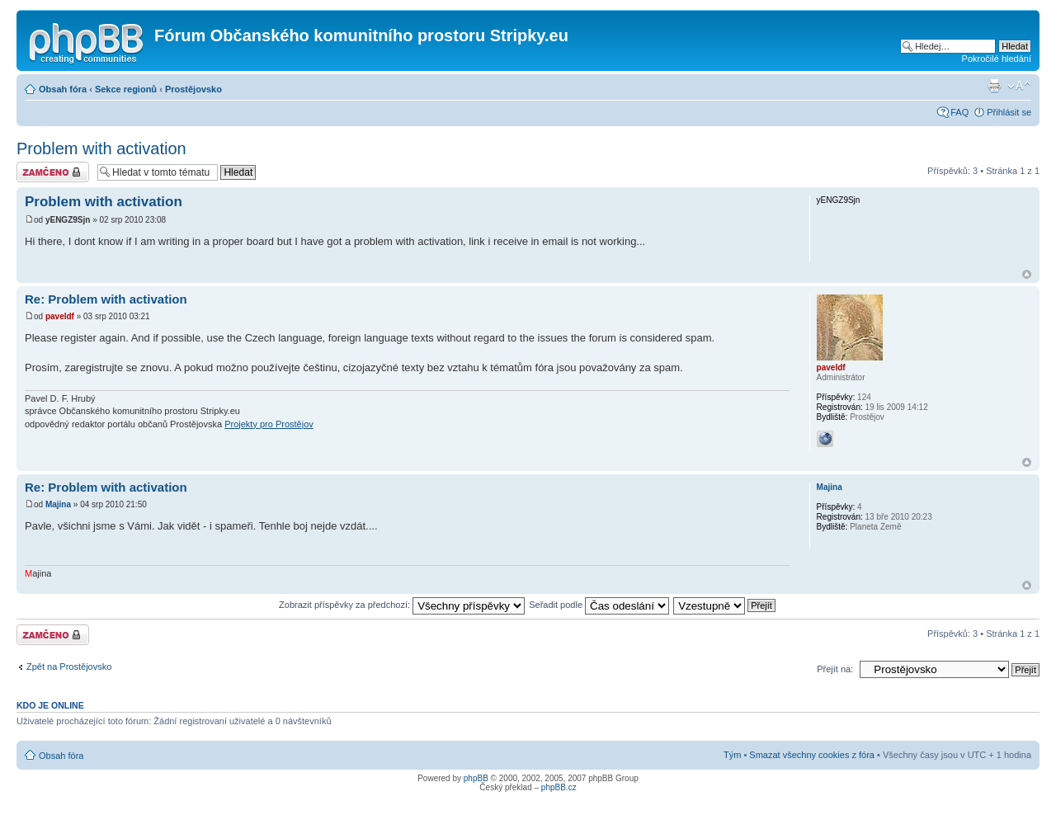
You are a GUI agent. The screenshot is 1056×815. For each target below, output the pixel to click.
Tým (732, 755)
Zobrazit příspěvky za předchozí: (402, 605)
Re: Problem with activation (106, 299)
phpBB (476, 778)
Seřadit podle (599, 605)
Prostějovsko (193, 89)
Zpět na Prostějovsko (68, 666)
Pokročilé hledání (996, 59)
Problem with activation (101, 148)
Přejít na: (835, 669)
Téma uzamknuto (52, 172)
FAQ (959, 112)
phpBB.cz (559, 787)
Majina (58, 504)
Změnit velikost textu (1019, 85)
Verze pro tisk (994, 85)
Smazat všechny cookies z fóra (811, 755)
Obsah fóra (63, 89)
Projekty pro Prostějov (269, 424)
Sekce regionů (126, 89)
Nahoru (1026, 274)
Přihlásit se (1009, 112)
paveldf (59, 316)
